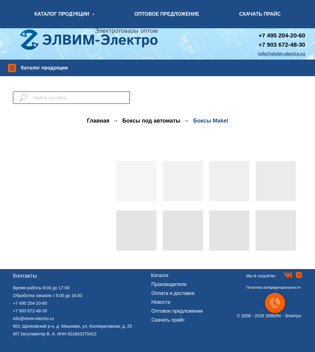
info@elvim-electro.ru (33, 318)
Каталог (160, 275)
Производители (169, 284)
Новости (160, 302)
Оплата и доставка (172, 293)
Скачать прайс (168, 320)
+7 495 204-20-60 (30, 303)
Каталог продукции (44, 67)
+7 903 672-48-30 (281, 44)
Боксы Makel (210, 121)
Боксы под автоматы (151, 121)
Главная (98, 121)
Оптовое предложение (177, 311)
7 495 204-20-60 (283, 35)
